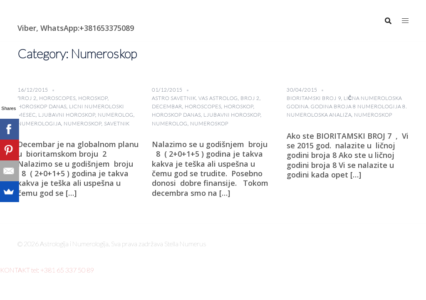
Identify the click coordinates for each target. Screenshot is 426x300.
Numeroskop (83, 123)
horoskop (93, 98)
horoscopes (57, 98)
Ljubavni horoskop (66, 115)
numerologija (39, 123)
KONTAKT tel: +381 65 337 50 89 (47, 270)
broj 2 (27, 98)
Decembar (167, 106)
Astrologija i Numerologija (65, 15)
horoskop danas (42, 106)
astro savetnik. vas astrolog (195, 98)
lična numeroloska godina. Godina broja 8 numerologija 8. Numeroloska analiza (347, 106)
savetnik (116, 123)
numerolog (116, 115)
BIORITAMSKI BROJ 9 (314, 98)
